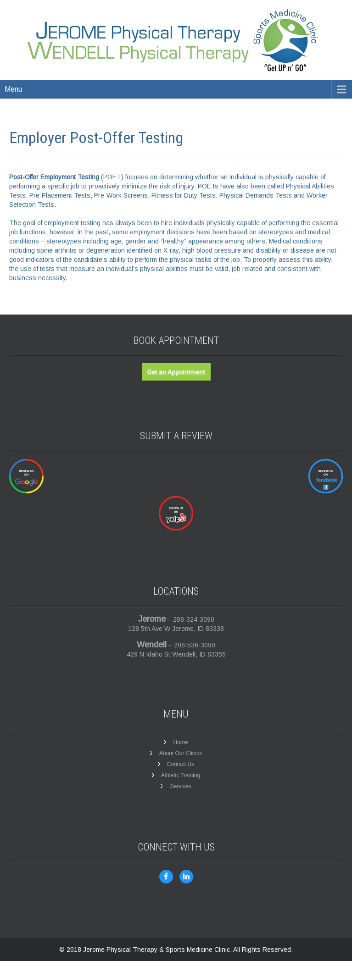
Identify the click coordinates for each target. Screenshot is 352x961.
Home (180, 742)
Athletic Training (180, 775)
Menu (13, 89)
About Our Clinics (180, 753)
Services (180, 786)
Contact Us (180, 764)
